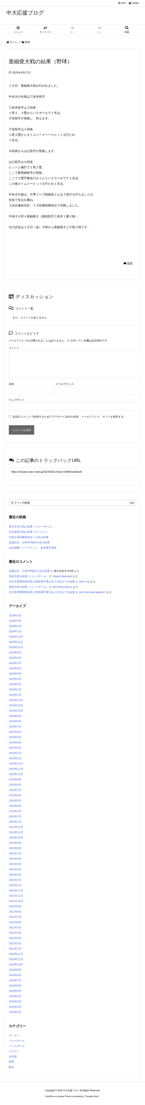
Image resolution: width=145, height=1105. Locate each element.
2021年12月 (16, 890)
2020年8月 (15, 975)
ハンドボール (17, 1045)
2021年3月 (15, 938)
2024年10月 (16, 710)
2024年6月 (15, 731)
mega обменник (62, 576)
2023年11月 (16, 768)
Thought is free (91, 1096)
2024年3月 (15, 747)
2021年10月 (16, 901)
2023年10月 (16, 774)
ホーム (13, 42)
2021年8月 (15, 911)
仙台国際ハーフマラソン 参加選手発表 (32, 547)
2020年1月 (15, 1012)
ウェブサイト (17, 399)
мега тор (84, 581)
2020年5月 (15, 990)
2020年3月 (15, 1001)
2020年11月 (16, 959)
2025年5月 (15, 673)
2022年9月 (15, 842)
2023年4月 (15, 805)
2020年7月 (15, 980)
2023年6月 (15, 795)
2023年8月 (15, 784)
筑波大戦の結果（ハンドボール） (29, 586)
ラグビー (14, 1051)
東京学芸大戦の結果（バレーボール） (31, 526)
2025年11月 (16, 641)
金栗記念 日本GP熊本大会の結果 (29, 542)
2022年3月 (15, 874)
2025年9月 (15, 652)
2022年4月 (15, 869)
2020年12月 (16, 953)
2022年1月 (15, 885)
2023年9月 (15, 779)
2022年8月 (15, 848)
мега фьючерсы (62, 586)
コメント (14, 347)
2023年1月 (15, 821)
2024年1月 (15, 758)
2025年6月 (15, 668)
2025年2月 (15, 689)
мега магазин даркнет (92, 592)
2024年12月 (16, 700)
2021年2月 (15, 943)
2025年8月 (15, 657)
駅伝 (11, 1067)
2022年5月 (15, 864)
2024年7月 (15, 726)
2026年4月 (15, 615)
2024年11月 (16, 705)
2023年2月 (15, 816)
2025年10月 (16, 647)
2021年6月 (15, 922)
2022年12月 (16, 827)
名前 (11, 383)
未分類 (13, 1056)
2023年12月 (16, 763)
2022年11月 (16, 832)
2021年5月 (15, 927)
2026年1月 (15, 631)
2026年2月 (15, 626)
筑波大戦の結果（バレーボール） (29, 576)
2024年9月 (15, 715)
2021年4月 (15, 932)
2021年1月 (15, 948)
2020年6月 (15, 985)
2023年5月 (15, 800)
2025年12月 (16, 636)
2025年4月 (15, 678)
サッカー (14, 1035)
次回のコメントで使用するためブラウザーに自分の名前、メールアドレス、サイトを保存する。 (69, 416)
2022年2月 (15, 879)
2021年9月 (15, 906)
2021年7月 (15, 916)
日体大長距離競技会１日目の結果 (29, 537)
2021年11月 (16, 895)
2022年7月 (15, 853)
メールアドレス (64, 383)
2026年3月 (15, 620)
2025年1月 (15, 694)
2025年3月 (15, 684)
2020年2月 (15, 1006)
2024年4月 (15, 742)
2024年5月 (15, 737)
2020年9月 (15, 969)
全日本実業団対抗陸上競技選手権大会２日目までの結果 (42, 581)
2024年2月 (15, 752)
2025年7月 (15, 663)
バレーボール (17, 1040)
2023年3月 (15, 811)
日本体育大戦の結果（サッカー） (29, 531)
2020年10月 (16, 964)
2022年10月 (16, 837)
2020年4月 (15, 996)
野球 (27, 42)
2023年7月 (15, 789)
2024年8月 (15, 721)
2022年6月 (15, 858)
